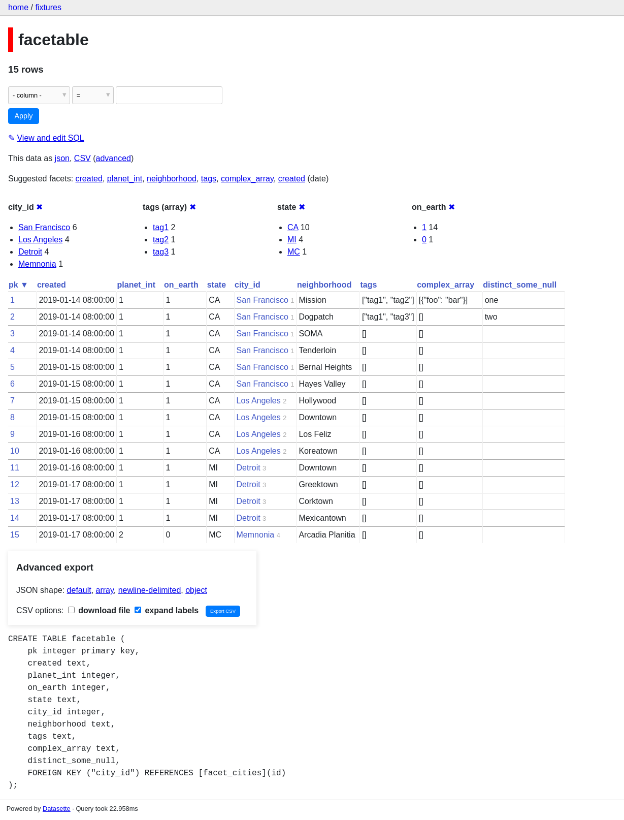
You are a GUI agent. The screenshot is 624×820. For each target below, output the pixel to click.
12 (14, 484)
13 (14, 501)
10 (14, 451)
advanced (113, 158)
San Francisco (44, 227)
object (196, 590)
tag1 (161, 227)
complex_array (247, 178)
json (62, 158)
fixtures (48, 7)
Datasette (57, 808)
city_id (247, 284)
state (216, 284)
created (89, 178)
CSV (82, 158)
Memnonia (37, 264)
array (105, 590)
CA (292, 227)
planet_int (124, 178)
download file (99, 610)
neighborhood (171, 178)
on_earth (181, 284)
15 (14, 534)
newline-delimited (149, 590)
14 (14, 518)
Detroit (30, 251)
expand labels (167, 610)
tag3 (161, 251)
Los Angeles (40, 239)
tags (208, 178)
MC (293, 251)
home (18, 7)
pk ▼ (18, 284)
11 (14, 467)
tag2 (161, 239)
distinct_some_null (519, 284)
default (79, 590)
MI (292, 239)
